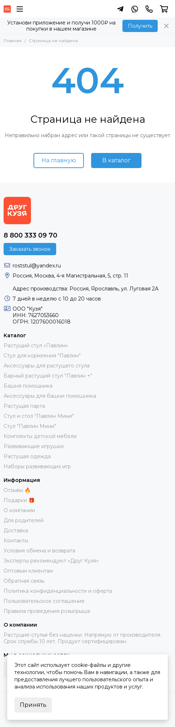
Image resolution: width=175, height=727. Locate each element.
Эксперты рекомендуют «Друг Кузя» (51, 560)
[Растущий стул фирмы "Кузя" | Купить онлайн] (7, 9)
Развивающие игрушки (34, 446)
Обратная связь (24, 581)
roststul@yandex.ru (37, 265)
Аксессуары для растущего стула (47, 365)
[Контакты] (149, 9)
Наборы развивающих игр (37, 466)
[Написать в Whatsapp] (134, 9)
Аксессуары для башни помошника (50, 396)
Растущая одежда (27, 456)
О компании (19, 510)
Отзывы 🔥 (17, 490)
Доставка (16, 530)
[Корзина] (164, 9)
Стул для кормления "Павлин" (42, 355)
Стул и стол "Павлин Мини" (39, 416)
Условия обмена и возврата (39, 550)
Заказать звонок (30, 249)
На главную (58, 160)
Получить (140, 26)
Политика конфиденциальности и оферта (58, 591)
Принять (33, 704)
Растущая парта (24, 406)
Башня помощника (28, 386)
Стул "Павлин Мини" (30, 426)
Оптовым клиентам (28, 571)
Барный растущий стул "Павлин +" (48, 375)
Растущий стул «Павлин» (36, 345)
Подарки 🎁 (19, 500)
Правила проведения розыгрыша (47, 611)
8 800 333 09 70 (30, 235)
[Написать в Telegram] (120, 9)
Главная (13, 40)
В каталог (116, 160)
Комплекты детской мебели (40, 436)
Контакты (16, 540)
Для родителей (24, 520)
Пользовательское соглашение (44, 601)
